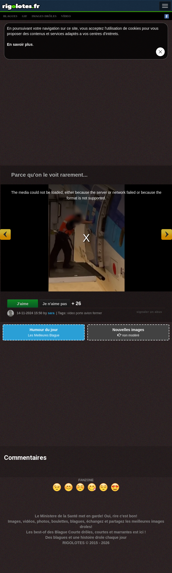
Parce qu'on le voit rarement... (49, 175)
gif (24, 16)
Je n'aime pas (55, 304)
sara (51, 313)
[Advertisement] (50, 113)
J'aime (22, 304)
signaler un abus (149, 311)
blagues (10, 16)
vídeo (66, 16)
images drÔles (44, 16)
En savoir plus (20, 44)
